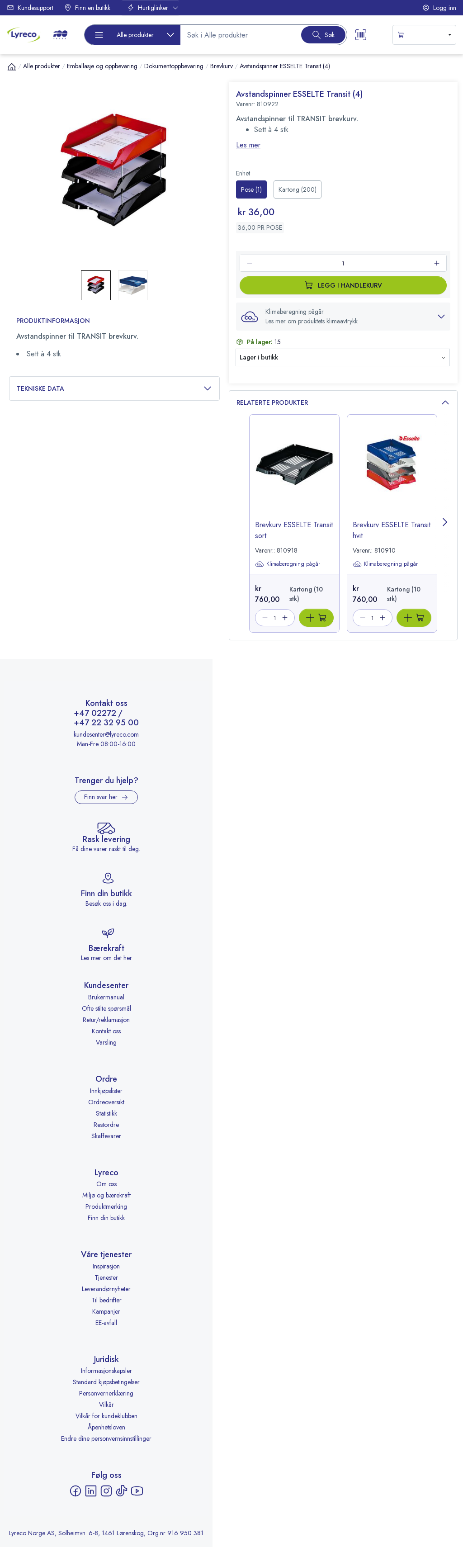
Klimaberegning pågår (287, 563)
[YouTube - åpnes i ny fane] (137, 1491)
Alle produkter (41, 66)
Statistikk (106, 1113)
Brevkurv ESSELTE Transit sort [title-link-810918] (294, 530)
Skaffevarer (106, 1135)
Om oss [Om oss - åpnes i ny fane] (106, 1183)
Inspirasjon (106, 1266)
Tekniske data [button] (114, 388)
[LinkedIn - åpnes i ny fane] (91, 1491)
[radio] (251, 189)
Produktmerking (106, 1206)
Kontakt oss (106, 1031)
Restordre (106, 1124)
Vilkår (106, 1404)
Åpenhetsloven (106, 1427)
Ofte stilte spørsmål (106, 1008)
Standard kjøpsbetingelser (106, 1381)
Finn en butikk (87, 7)
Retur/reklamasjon (106, 1019)
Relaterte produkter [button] (343, 402)
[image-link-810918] (294, 475)
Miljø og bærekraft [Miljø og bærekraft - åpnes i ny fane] (106, 1195)
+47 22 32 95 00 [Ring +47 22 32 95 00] (106, 723)
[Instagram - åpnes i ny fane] (106, 1491)
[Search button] (323, 34)
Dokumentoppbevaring (173, 66)
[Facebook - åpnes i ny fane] (75, 1491)
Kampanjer (106, 1311)
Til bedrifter (106, 1300)
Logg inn (439, 7)
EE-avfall (106, 1322)
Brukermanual (106, 997)
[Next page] (445, 523)
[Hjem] (11, 66)
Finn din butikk (106, 1217)
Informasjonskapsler (106, 1370)
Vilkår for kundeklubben (106, 1415)
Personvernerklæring (106, 1393)
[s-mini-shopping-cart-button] (424, 35)
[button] (343, 316)
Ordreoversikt (106, 1102)
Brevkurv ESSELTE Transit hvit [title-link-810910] (391, 530)
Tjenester (106, 1277)
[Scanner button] (361, 34)
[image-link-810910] (392, 475)
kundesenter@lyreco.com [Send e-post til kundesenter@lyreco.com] (106, 734)
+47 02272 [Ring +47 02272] (95, 714)
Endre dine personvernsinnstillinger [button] (106, 1438)
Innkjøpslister (106, 1090)
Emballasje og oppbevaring (102, 66)
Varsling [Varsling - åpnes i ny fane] (106, 1042)
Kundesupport (30, 7)
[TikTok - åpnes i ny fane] (121, 1491)
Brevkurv (221, 66)
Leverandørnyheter (106, 1288)
